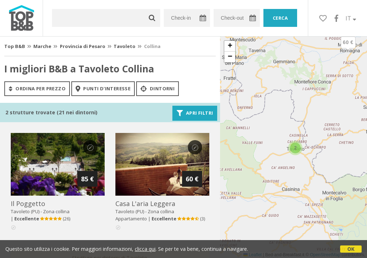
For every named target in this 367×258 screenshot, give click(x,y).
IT (350, 18)
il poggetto (28, 203)
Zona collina (56, 211)
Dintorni (157, 88)
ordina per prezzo (37, 88)
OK (350, 248)
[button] (295, 148)
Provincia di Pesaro (82, 46)
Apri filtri (195, 113)
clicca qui (145, 248)
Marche (42, 46)
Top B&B (14, 46)
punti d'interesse (103, 88)
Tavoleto (124, 46)
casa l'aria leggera (145, 203)
